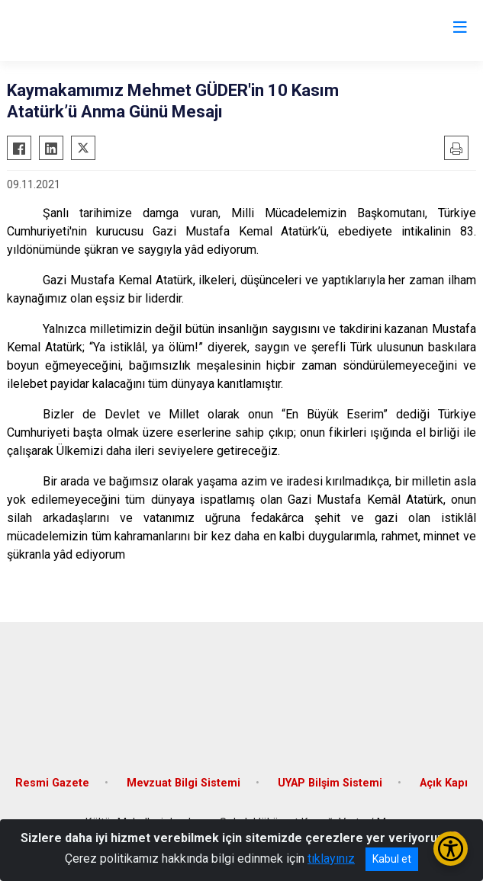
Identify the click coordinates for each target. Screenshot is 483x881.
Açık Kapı (444, 783)
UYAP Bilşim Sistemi (330, 783)
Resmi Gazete (52, 783)
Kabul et (391, 859)
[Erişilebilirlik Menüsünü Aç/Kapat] (450, 848)
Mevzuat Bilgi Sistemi (183, 783)
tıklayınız (331, 858)
